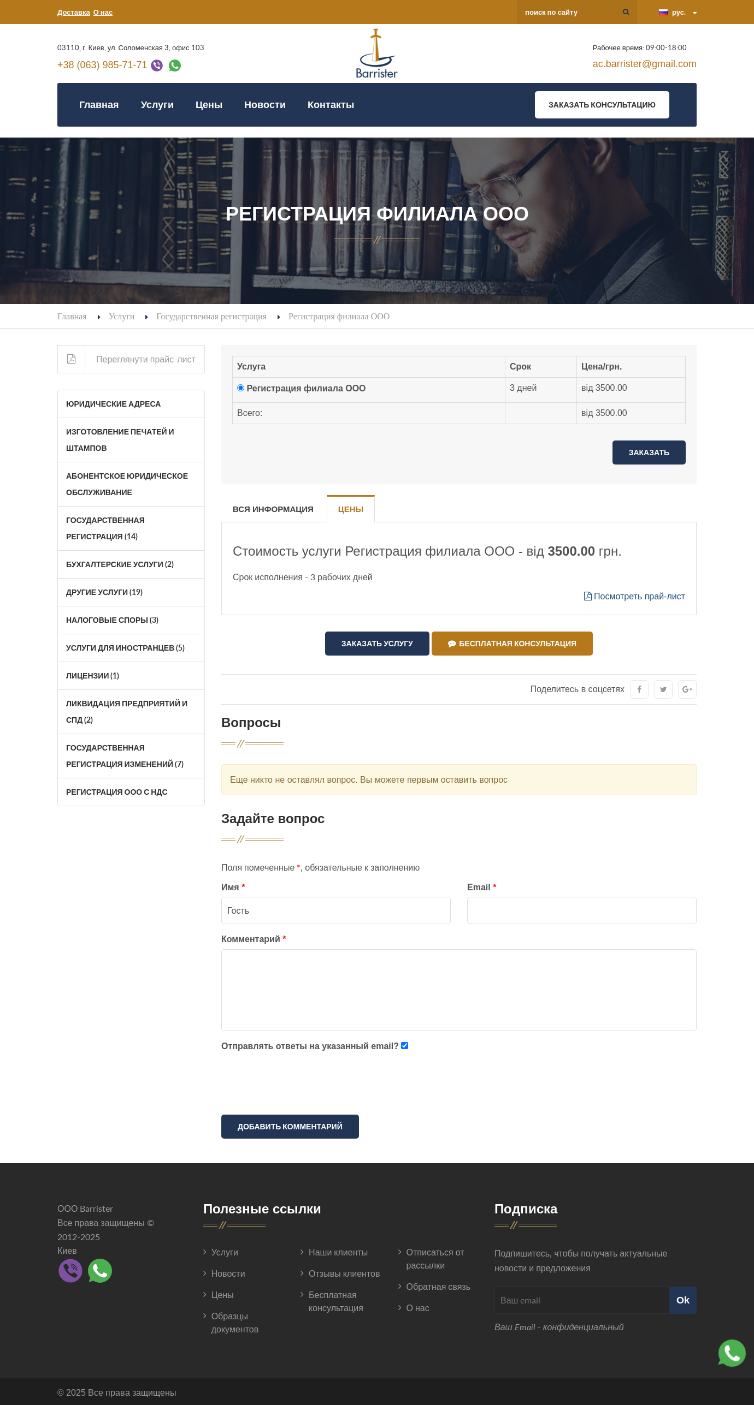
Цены (209, 104)
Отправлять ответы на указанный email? (310, 1044)
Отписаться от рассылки (435, 1256)
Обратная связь (438, 1284)
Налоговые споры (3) (112, 619)
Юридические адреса (113, 403)
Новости (265, 104)
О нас (103, 12)
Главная (99, 104)
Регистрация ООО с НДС (117, 791)
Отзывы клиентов (344, 1271)
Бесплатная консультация (512, 643)
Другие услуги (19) (104, 592)
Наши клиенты (338, 1250)
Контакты (331, 104)
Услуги (157, 104)
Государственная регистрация (211, 316)
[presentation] (304, 1083)
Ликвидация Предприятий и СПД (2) (126, 711)
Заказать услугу (377, 643)
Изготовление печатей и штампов (120, 440)
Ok (683, 1297)
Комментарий (253, 937)
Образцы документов (235, 1320)
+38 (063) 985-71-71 (102, 64)
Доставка (73, 12)
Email (481, 885)
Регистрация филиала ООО (306, 388)
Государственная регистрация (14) (105, 528)
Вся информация (273, 509)
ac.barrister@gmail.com (645, 63)
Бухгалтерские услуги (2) (120, 564)
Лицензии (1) (92, 675)
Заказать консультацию (602, 104)
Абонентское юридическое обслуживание (127, 484)
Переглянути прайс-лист (127, 359)
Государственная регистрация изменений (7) (125, 756)
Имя (233, 885)
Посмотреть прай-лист (634, 596)
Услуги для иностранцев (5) (125, 647)
